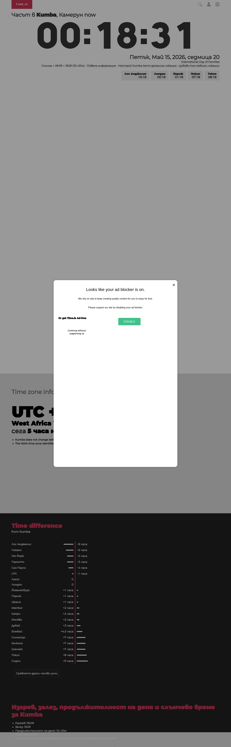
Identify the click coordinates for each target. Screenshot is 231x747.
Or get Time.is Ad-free (72, 318)
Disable (129, 321)
